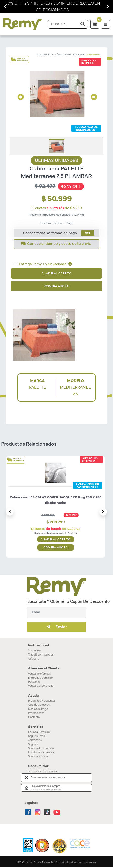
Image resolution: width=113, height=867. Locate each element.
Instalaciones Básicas (41, 751)
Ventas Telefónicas (39, 673)
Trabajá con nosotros (41, 654)
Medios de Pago (38, 708)
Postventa (34, 681)
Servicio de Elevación (41, 747)
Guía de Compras (39, 704)
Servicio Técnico (38, 755)
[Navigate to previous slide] (5, 6)
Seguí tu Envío (37, 735)
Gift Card (33, 658)
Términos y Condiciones (42, 770)
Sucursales (35, 650)
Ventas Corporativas (40, 685)
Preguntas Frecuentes (41, 700)
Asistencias (35, 739)
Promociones (36, 712)
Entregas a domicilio (40, 677)
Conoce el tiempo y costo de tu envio (56, 244)
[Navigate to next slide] (107, 6)
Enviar (56, 627)
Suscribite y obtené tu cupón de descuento (67, 601)
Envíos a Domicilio (39, 731)
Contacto (33, 716)
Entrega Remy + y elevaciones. (46, 264)
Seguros (33, 743)
